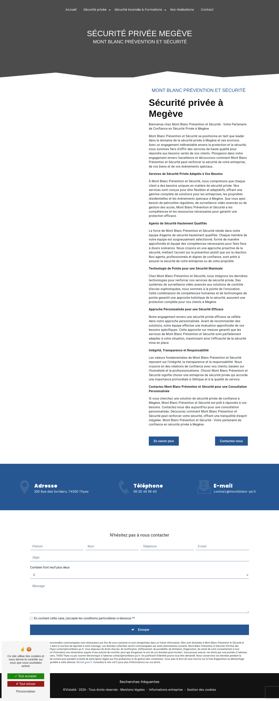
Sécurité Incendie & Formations (138, 9)
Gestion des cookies (201, 692)
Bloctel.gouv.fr (84, 646)
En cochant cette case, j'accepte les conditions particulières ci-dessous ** (84, 600)
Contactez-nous (227, 441)
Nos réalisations (182, 9)
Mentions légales (132, 692)
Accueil (71, 9)
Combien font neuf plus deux (50, 549)
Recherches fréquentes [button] (139, 684)
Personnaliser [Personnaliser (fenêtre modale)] (25, 691)
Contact (207, 9)
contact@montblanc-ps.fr (235, 473)
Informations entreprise (166, 692)
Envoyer (144, 612)
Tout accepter (26, 676)
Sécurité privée (95, 9)
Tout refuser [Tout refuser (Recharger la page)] (26, 684)
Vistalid (70, 692)
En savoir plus (168, 441)
